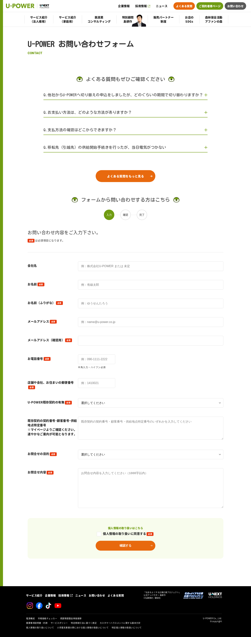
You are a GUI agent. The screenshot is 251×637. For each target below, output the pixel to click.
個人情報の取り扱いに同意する (125, 544)
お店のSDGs (189, 19)
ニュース (161, 6)
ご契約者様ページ (210, 6)
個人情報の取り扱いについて (40, 628)
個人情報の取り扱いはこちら (125, 539)
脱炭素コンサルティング (99, 19)
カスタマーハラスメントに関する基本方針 (120, 623)
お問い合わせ (235, 6)
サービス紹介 (34, 595)
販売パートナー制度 (163, 19)
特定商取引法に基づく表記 (84, 623)
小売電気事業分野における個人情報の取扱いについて (83, 628)
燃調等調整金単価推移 (71, 618)
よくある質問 (184, 6)
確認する (125, 556)
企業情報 (124, 6)
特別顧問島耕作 (128, 19)
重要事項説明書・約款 (37, 623)
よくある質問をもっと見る (125, 176)
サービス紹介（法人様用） (39, 19)
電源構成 (30, 618)
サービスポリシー (59, 623)
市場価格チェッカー (47, 618)
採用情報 (141, 6)
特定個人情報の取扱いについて (127, 628)
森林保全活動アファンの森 (213, 19)
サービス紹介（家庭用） (67, 19)
